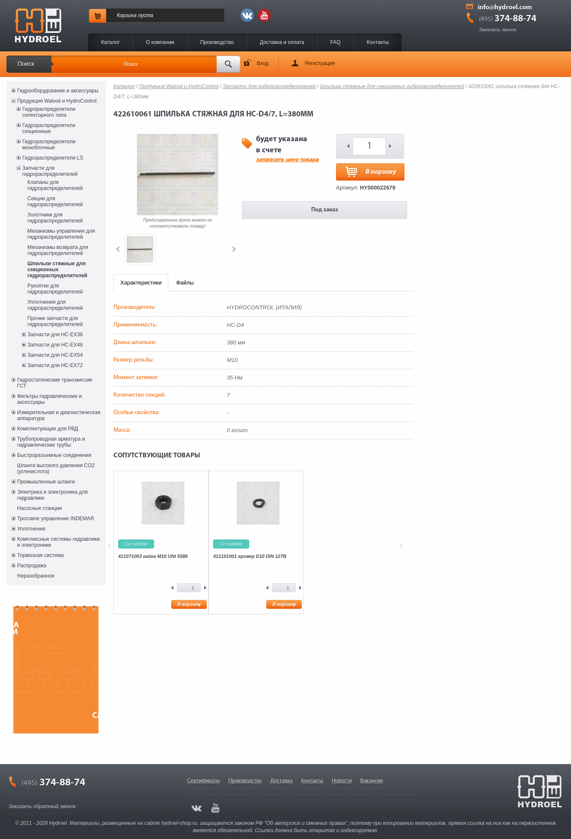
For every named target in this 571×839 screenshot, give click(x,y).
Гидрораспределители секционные (48, 128)
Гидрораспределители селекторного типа (48, 112)
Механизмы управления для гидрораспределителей (61, 234)
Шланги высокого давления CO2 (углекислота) (56, 468)
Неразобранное (35, 576)
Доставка (282, 781)
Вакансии (371, 781)
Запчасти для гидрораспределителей (49, 171)
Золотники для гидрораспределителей (55, 218)
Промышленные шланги (46, 482)
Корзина (127, 15)
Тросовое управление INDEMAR (55, 519)
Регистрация (320, 63)
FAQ (335, 42)
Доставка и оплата (282, 42)
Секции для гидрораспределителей (55, 202)
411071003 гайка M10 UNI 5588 (153, 556)
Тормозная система (40, 555)
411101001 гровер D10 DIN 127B (249, 556)
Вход (262, 63)
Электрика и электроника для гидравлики (52, 495)
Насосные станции (39, 508)
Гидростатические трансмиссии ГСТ (54, 383)
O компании (160, 42)
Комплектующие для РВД (47, 429)
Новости (341, 781)
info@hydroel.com (505, 7)
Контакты (378, 42)
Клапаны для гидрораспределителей (55, 185)
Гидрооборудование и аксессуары (57, 91)
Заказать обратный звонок (42, 806)
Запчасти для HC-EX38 (55, 335)
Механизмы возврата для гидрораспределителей (57, 250)
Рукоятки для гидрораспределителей (55, 289)
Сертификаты (203, 781)
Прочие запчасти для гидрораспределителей (55, 321)
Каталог (110, 42)
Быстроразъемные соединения (54, 455)
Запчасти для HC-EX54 (55, 355)
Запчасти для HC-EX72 (55, 365)
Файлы (184, 282)
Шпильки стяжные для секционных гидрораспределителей (57, 270)
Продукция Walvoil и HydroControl (57, 101)
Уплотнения (31, 529)
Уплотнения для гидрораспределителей (55, 305)
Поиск (26, 63)
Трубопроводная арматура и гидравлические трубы (51, 442)
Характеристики (140, 282)
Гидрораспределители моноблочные (48, 145)
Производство (217, 42)
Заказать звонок (497, 29)
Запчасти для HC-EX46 (55, 345)
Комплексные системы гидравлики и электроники (58, 542)
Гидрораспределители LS (52, 158)
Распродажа (31, 566)
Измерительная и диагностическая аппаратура (58, 415)
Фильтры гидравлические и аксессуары (49, 399)
